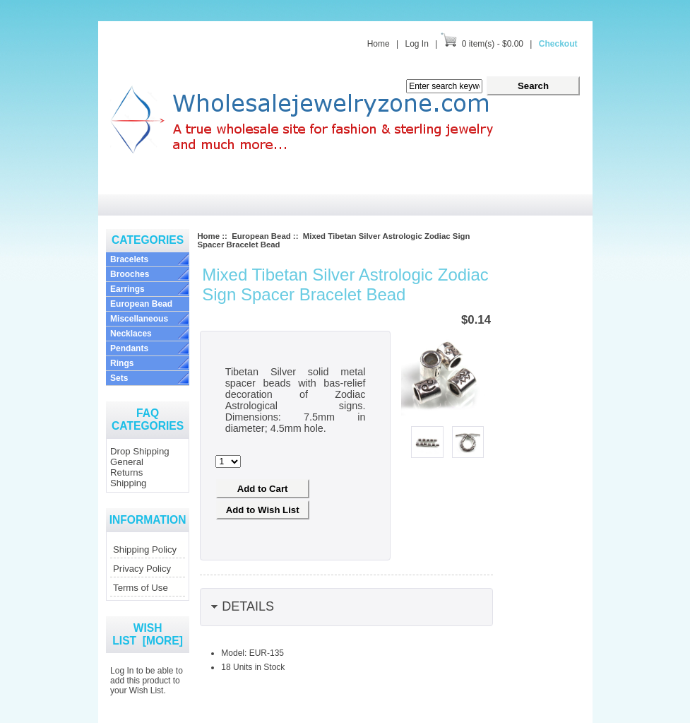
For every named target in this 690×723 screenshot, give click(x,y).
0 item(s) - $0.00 (492, 44)
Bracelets (129, 259)
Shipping (128, 483)
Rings (121, 363)
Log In (416, 44)
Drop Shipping (139, 451)
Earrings (127, 289)
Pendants (129, 348)
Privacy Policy (142, 568)
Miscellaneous (139, 319)
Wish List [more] (147, 634)
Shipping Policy (145, 549)
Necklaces (131, 334)
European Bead (141, 304)
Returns (126, 472)
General (126, 462)
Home (378, 44)
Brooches (129, 274)
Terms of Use (140, 587)
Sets (119, 378)
